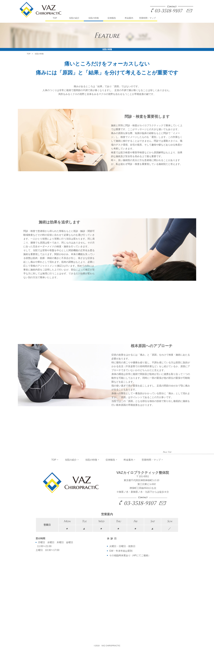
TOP (55, 18)
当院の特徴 (93, 18)
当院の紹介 (74, 18)
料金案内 (129, 18)
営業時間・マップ (147, 18)
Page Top (167, 452)
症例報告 (112, 18)
